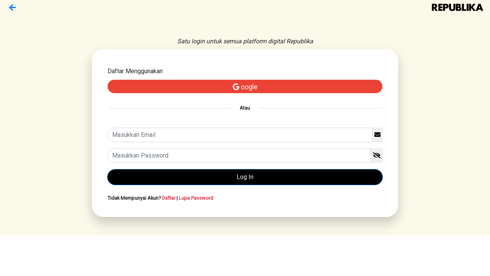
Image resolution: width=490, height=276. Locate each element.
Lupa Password (196, 198)
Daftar (168, 198)
